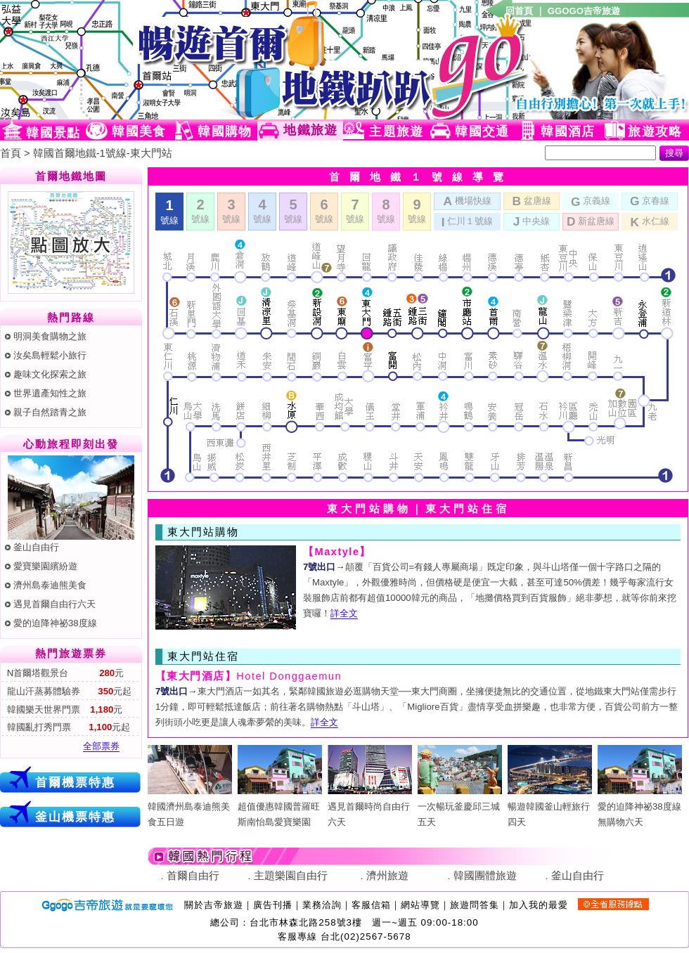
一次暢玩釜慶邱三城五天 (460, 806)
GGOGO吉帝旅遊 (584, 11)
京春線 (649, 200)
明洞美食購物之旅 (49, 336)
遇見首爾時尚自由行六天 (370, 806)
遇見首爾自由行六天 (54, 604)
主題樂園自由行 (291, 875)
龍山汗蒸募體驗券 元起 (67, 691)
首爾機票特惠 (75, 782)
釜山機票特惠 (75, 817)
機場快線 (467, 200)
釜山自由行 (36, 547)
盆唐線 (531, 200)
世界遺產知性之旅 (49, 393)
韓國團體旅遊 (485, 875)
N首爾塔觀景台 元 (64, 673)
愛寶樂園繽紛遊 (45, 566)
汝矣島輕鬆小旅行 (49, 355)
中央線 (531, 220)
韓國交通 (482, 131)
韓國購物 (225, 131)
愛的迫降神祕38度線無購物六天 (640, 806)
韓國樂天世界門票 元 (63, 709)
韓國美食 (139, 131)
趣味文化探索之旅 (49, 374)
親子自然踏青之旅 (49, 412)
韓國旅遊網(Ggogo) (172, 59)
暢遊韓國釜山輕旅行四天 (550, 806)
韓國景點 (53, 133)
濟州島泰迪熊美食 (49, 585)
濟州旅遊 (387, 875)
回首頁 (519, 11)
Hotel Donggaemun (248, 676)
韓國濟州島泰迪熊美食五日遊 (190, 806)
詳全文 (344, 613)
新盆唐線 (590, 220)
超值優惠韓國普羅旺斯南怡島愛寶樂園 (280, 806)
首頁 (10, 153)
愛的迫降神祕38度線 (55, 623)
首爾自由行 (193, 875)
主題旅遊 (396, 131)
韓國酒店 (568, 131)
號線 (200, 210)
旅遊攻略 (655, 131)
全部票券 (101, 746)
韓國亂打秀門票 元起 (67, 727)
